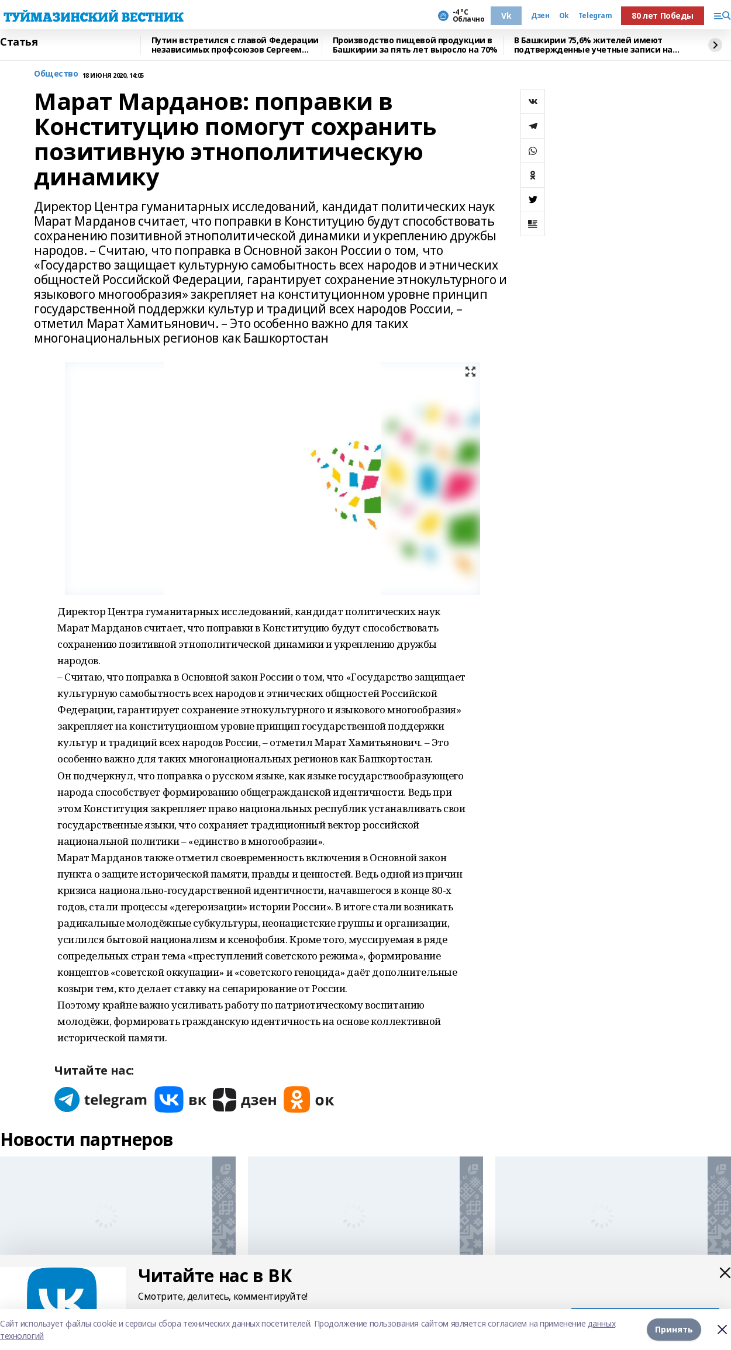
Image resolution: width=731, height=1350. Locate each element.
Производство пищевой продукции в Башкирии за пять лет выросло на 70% (415, 45)
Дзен (540, 15)
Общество (56, 74)
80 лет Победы (663, 15)
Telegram (595, 15)
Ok (564, 15)
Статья (18, 42)
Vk (506, 15)
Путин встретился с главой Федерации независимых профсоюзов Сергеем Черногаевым (235, 45)
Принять (674, 1329)
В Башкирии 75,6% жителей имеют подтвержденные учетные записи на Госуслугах (593, 45)
